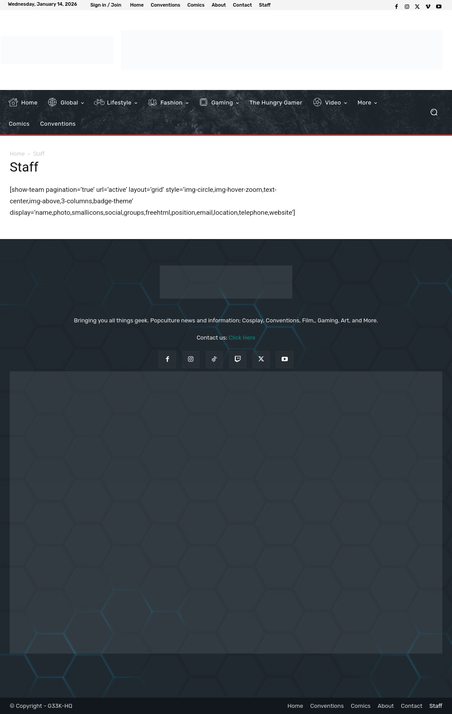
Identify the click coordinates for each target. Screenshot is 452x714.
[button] (433, 112)
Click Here (242, 337)
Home (17, 153)
